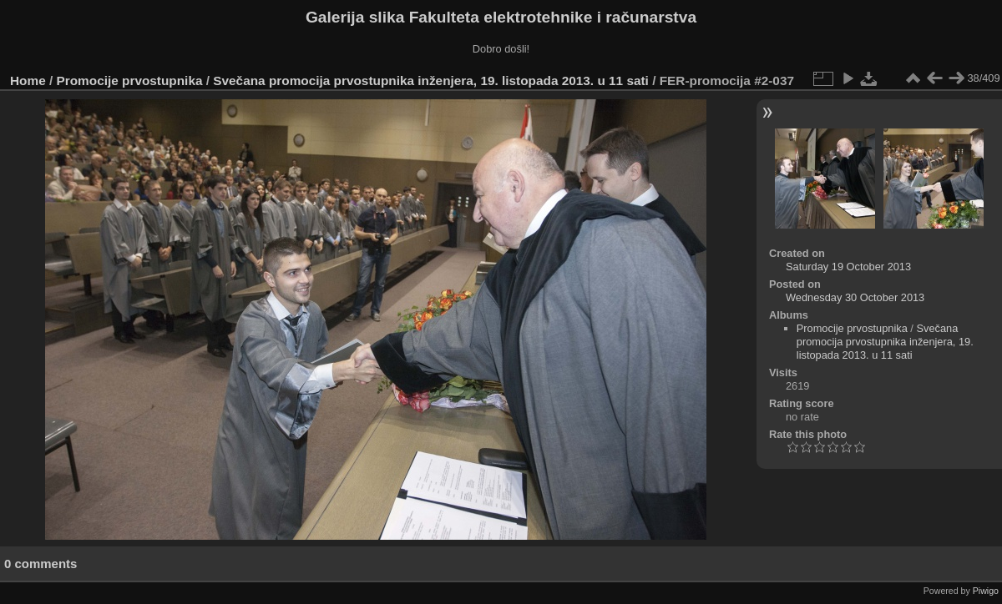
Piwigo (986, 591)
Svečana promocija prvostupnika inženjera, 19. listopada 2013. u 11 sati (431, 80)
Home (28, 80)
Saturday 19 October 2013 (848, 266)
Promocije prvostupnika (130, 80)
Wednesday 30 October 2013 (855, 297)
